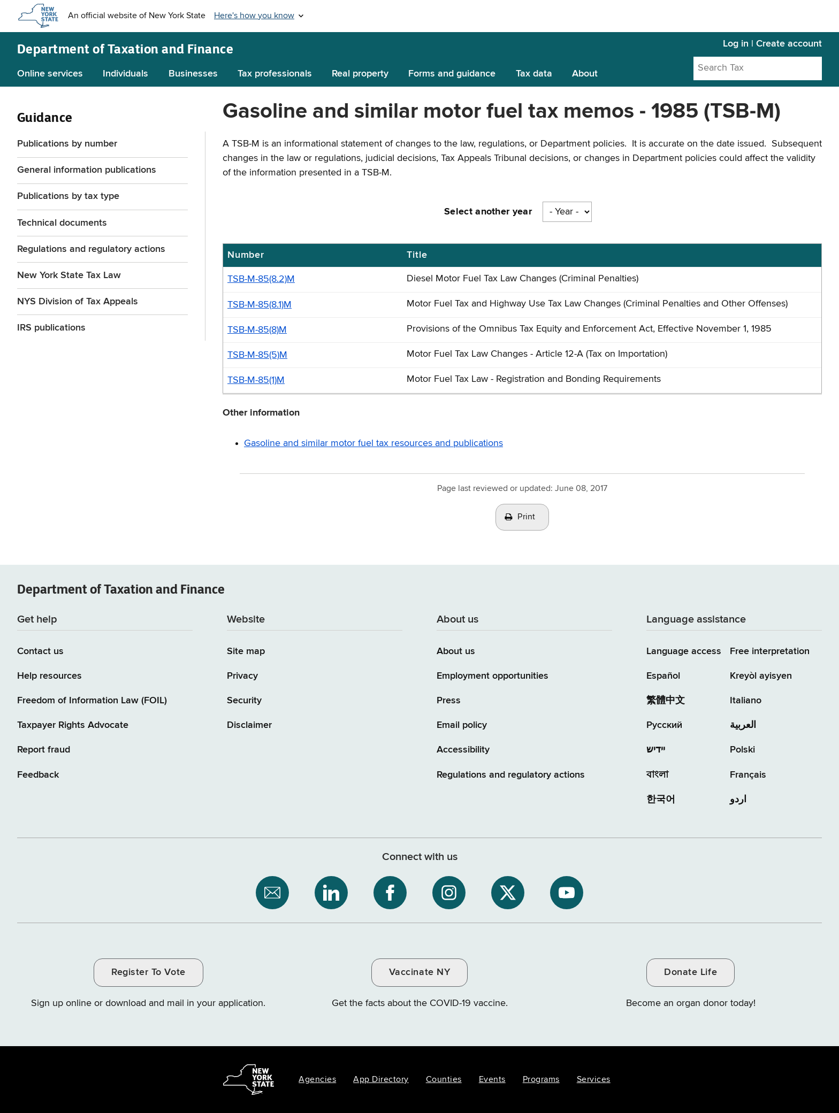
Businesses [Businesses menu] (193, 74)
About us (456, 651)
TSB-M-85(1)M (256, 380)
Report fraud (43, 750)
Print (526, 517)
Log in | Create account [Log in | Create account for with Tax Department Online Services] (772, 44)
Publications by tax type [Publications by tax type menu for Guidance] (68, 196)
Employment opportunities (492, 676)
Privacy (242, 676)
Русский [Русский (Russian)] (664, 725)
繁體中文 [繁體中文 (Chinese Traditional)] (665, 700)
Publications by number (67, 144)
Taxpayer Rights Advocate (72, 725)
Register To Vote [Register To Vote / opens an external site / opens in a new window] (148, 972)
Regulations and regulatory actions (91, 249)
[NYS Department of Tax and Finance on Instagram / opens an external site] (449, 892)
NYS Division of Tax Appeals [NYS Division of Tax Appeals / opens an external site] (79, 301)
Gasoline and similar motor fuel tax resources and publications (373, 443)
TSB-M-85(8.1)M (259, 305)
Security (244, 700)
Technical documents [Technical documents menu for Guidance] (62, 223)
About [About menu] (585, 74)
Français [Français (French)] (748, 775)
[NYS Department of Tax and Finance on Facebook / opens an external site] (390, 892)
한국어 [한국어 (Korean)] (660, 799)
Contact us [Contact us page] (40, 651)
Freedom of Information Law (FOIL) (92, 700)
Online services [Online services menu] (50, 74)
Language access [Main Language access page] (683, 651)
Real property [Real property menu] (360, 74)
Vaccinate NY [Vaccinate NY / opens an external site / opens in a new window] (419, 972)
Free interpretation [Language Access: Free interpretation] (770, 651)
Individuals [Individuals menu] (125, 74)
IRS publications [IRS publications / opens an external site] (52, 328)
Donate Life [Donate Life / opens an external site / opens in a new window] (690, 972)
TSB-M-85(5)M (257, 355)
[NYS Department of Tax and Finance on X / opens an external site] (507, 892)
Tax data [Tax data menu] (534, 74)
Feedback (38, 775)
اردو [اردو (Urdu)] (738, 799)
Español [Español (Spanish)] (663, 676)
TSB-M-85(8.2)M (261, 279)
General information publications (86, 170)
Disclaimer (249, 725)
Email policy (462, 725)
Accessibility (463, 750)
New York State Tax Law (69, 275)
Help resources (49, 676)
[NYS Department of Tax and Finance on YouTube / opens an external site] (566, 892)
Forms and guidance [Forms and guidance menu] (451, 74)
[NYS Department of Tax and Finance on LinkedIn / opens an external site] (331, 892)
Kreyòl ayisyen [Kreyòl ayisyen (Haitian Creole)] (761, 676)
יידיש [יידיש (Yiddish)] (655, 750)
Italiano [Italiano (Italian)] (745, 700)
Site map (246, 651)
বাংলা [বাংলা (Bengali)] (657, 775)
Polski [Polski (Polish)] (742, 750)
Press (449, 700)
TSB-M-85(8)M (257, 330)
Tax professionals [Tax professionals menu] (275, 74)
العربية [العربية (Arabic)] (743, 725)
